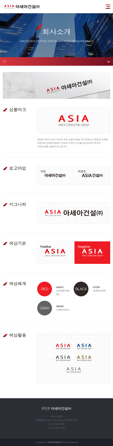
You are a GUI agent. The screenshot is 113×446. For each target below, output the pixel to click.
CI (4, 61)
